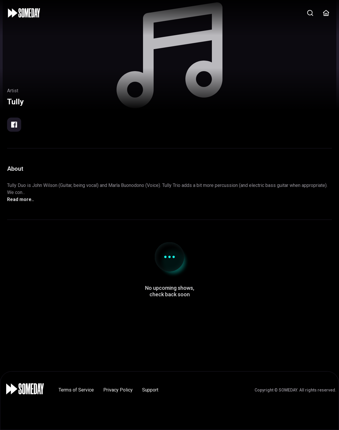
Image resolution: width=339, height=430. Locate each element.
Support (150, 390)
